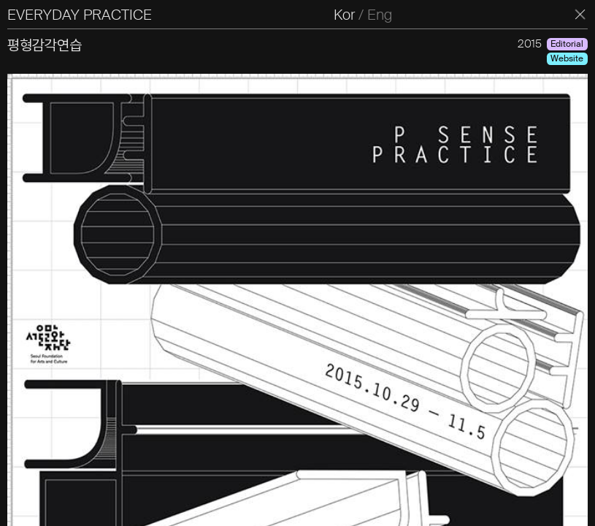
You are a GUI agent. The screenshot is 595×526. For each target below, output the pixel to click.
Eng (379, 14)
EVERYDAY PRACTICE (79, 14)
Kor (344, 14)
